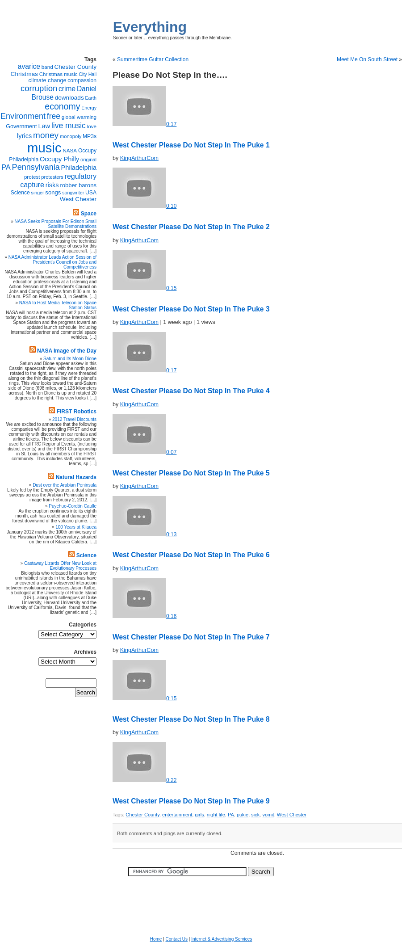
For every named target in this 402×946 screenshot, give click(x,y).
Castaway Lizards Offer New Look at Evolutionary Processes (60, 566)
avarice (29, 66)
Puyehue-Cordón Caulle (72, 506)
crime (67, 88)
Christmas (24, 74)
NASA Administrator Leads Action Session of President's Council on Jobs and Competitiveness (52, 262)
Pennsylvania (36, 167)
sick (255, 814)
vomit (268, 814)
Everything (150, 27)
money (46, 135)
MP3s (89, 136)
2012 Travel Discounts (74, 419)
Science (20, 192)
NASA (70, 150)
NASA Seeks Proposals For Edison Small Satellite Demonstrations (55, 224)
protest (32, 177)
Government (21, 126)
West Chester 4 (191, 391)
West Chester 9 (191, 801)
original (88, 159)
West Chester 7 (191, 637)
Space (88, 213)
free (53, 116)
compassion (81, 80)
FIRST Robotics (76, 411)
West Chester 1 (191, 145)
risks (52, 185)
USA (90, 192)
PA (231, 814)
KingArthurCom (139, 158)
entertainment (177, 814)
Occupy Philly (59, 159)
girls (199, 814)
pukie (242, 814)
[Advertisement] (201, 901)
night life (216, 814)
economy (62, 106)
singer (37, 192)
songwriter (73, 192)
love (91, 126)
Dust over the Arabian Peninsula (64, 485)
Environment (23, 116)
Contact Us (177, 939)
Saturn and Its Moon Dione (69, 358)
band (47, 67)
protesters (52, 177)
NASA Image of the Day (66, 351)
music (44, 147)
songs (53, 192)
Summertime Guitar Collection (152, 59)
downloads (69, 97)
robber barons (78, 185)
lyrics (24, 135)
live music (68, 125)
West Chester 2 (191, 227)
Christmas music (58, 74)
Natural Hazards (76, 477)
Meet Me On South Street (367, 59)
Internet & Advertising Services (221, 939)
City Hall (87, 74)
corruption (39, 88)
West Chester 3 (191, 309)
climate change (48, 80)
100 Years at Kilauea (75, 527)
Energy (88, 107)
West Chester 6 (191, 555)
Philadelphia (78, 167)
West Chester (291, 814)
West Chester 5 (191, 473)
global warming (79, 117)
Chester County (142, 814)
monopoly (70, 136)
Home (156, 939)
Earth (90, 98)
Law (44, 126)
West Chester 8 (191, 719)
